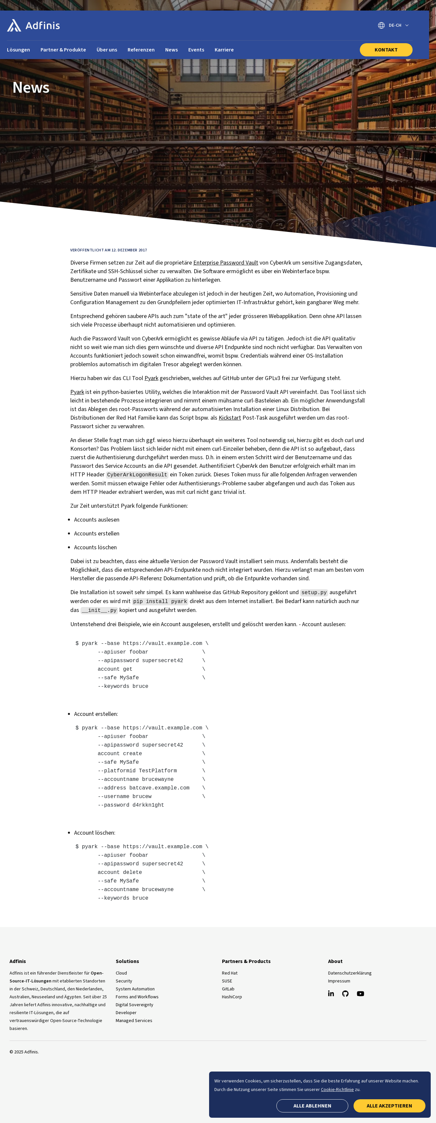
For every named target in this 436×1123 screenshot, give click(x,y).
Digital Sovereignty (134, 1005)
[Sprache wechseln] (393, 25)
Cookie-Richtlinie (337, 1089)
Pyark (151, 378)
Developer (126, 1013)
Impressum (339, 981)
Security (124, 981)
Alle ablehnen (312, 1105)
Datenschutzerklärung (350, 973)
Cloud (121, 973)
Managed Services (134, 1020)
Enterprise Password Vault (225, 263)
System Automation (135, 989)
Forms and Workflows (137, 997)
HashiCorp (232, 997)
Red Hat (229, 973)
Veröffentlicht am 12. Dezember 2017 (108, 250)
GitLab (228, 989)
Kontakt (386, 49)
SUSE (227, 981)
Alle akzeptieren (389, 1105)
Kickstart (230, 418)
